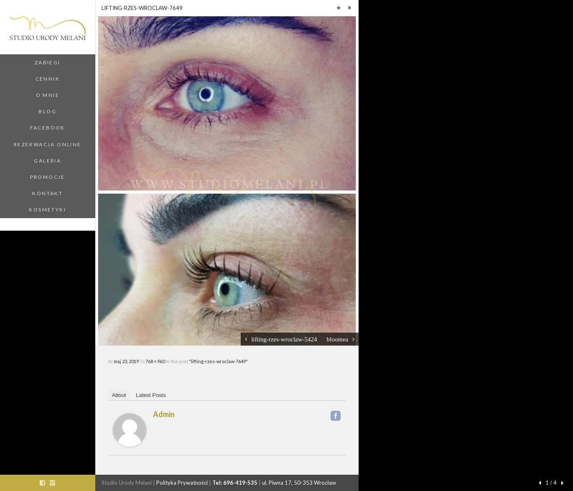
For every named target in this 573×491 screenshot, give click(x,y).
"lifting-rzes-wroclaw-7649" (218, 361)
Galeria (47, 161)
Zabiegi (48, 62)
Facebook (47, 128)
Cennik (48, 79)
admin (164, 414)
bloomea (338, 339)
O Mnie (47, 95)
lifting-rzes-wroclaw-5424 (284, 339)
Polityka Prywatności (182, 482)
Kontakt (47, 193)
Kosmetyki (47, 209)
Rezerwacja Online (47, 144)
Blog (47, 111)
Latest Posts (151, 395)
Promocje (47, 177)
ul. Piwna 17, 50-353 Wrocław (299, 482)
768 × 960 (155, 361)
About (119, 395)
